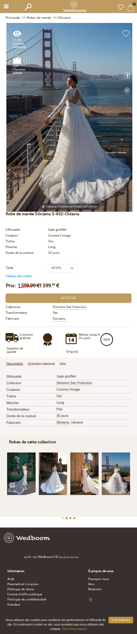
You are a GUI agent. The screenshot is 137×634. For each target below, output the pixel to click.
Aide (10, 579)
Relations (94, 589)
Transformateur (16, 313)
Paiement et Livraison (23, 584)
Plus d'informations (74, 629)
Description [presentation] (14, 364)
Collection (13, 307)
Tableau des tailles (19, 276)
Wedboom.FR (48, 557)
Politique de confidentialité (26, 599)
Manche (11, 247)
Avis (91, 584)
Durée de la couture (20, 253)
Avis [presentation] (63, 364)
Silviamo (59, 318)
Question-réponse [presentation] (41, 364)
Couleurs (12, 236)
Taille (9, 268)
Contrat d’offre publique (24, 594)
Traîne (10, 241)
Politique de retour (20, 589)
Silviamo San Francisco (69, 307)
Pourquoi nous (98, 579)
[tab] (16, 364)
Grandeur (13, 604)
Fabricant (12, 319)
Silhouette (13, 230)
